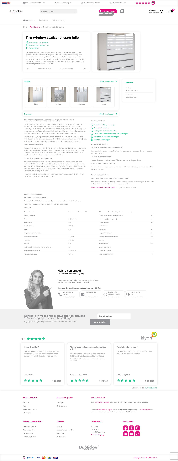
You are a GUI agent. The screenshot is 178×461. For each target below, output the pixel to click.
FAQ (84, 69)
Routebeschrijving (97, 435)
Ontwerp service (28, 430)
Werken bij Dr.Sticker (30, 409)
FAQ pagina (27, 413)
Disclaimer (60, 433)
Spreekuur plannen (29, 437)
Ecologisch (43, 20)
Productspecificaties (44, 69)
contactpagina (145, 409)
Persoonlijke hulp (118, 3)
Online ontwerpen (63, 3)
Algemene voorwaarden (65, 430)
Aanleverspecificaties (67, 69)
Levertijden (60, 402)
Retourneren (61, 437)
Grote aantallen (62, 406)
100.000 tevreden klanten (34, 3)
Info (28, 69)
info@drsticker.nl (111, 12)
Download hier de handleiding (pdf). (103, 187)
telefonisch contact (102, 402)
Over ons (26, 402)
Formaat (27, 114)
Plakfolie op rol (35, 27)
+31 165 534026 (108, 11)
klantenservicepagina (104, 409)
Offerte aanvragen (59, 20)
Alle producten (29, 20)
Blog (24, 406)
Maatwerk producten (90, 3)
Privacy (59, 426)
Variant (27, 81)
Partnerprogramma (29, 426)
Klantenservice (28, 433)
